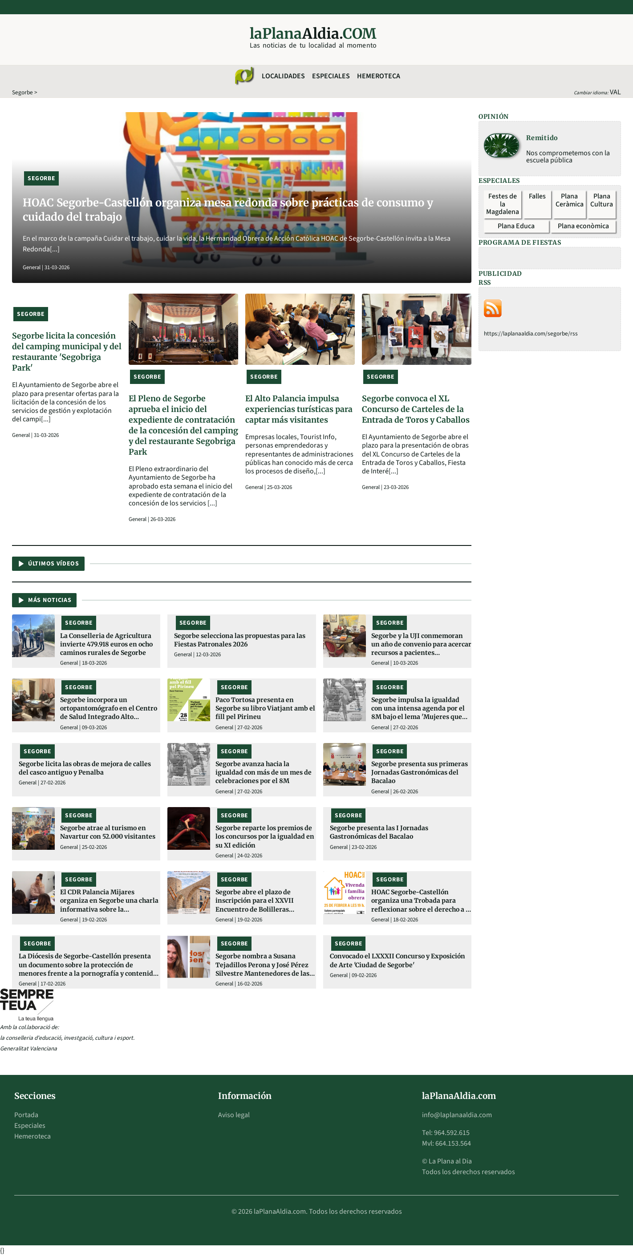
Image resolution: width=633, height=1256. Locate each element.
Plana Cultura (601, 200)
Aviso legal (234, 1115)
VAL (615, 92)
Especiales (331, 76)
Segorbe (22, 92)
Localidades (283, 76)
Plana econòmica (583, 226)
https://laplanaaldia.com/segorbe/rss (531, 333)
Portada (26, 1115)
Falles (537, 196)
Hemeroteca (378, 76)
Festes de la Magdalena (502, 204)
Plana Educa (516, 226)
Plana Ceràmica (570, 200)
